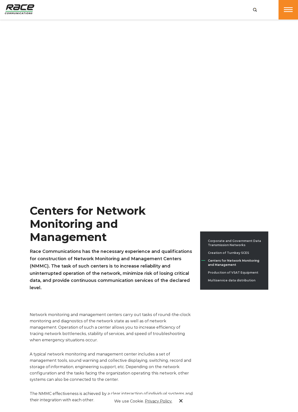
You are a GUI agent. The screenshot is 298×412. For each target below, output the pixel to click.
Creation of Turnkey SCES (228, 253)
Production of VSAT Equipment (233, 272)
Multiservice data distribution (231, 280)
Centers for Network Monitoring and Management (233, 263)
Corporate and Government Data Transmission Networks (234, 243)
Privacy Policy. (158, 401)
